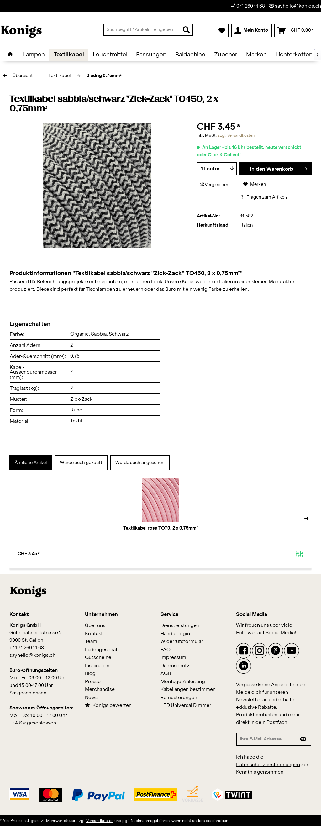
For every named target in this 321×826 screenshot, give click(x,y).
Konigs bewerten (108, 705)
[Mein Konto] (251, 30)
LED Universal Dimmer (185, 705)
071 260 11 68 (248, 5)
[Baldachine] (190, 55)
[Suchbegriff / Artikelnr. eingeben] (148, 30)
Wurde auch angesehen (139, 463)
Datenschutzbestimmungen (268, 764)
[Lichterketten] (294, 55)
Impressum (173, 657)
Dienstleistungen (179, 625)
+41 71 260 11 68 (26, 648)
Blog (90, 673)
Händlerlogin (175, 633)
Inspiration (97, 665)
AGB (165, 673)
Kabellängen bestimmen (188, 689)
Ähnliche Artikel (31, 463)
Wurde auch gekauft (81, 463)
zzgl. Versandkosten (236, 135)
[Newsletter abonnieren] (303, 739)
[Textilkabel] (68, 55)
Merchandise (100, 689)
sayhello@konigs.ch (295, 6)
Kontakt (94, 633)
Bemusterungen (178, 697)
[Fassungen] (151, 55)
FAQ (165, 649)
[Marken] (256, 55)
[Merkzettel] (222, 30)
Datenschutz (175, 665)
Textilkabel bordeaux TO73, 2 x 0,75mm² (123, 531)
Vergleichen (214, 184)
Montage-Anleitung (182, 681)
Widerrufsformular (181, 641)
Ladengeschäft (102, 649)
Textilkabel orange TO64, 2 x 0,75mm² (271, 531)
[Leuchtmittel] (110, 55)
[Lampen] (33, 55)
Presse (93, 681)
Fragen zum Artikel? (264, 197)
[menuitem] (148, 30)
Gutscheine (98, 657)
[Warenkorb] (295, 30)
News (91, 697)
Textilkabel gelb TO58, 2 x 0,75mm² (197, 531)
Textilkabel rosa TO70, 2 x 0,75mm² (49, 531)
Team (91, 641)
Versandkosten (99, 821)
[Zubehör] (226, 55)
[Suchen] (186, 30)
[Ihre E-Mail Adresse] (266, 739)
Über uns (95, 625)
